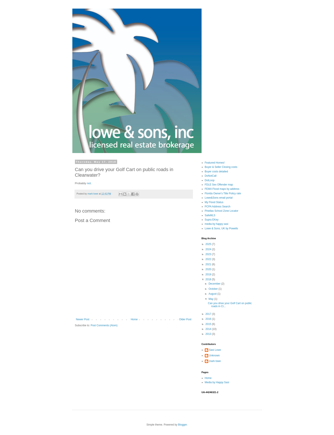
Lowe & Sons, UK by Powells (221, 228)
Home (134, 319)
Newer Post (82, 319)
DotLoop (209, 180)
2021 (208, 264)
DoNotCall (211, 175)
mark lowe (215, 361)
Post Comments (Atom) (104, 325)
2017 (208, 314)
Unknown (214, 355)
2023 (208, 254)
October (213, 288)
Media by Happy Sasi (217, 382)
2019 (208, 274)
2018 (208, 279)
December (214, 283)
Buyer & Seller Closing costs (221, 166)
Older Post (185, 319)
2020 (208, 269)
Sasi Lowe (215, 349)
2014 (208, 329)
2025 (208, 244)
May (211, 298)
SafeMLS (210, 215)
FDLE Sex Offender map (219, 184)
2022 (208, 259)
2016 (208, 318)
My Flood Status (214, 202)
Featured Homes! (215, 162)
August (212, 293)
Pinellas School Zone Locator (221, 210)
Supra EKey (212, 219)
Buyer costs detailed (216, 171)
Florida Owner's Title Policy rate (223, 193)
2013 (208, 333)
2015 (208, 324)
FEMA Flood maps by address (222, 188)
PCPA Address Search (217, 206)
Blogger (182, 424)
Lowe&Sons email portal (219, 197)
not (89, 183)
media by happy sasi (216, 223)
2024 (208, 249)
